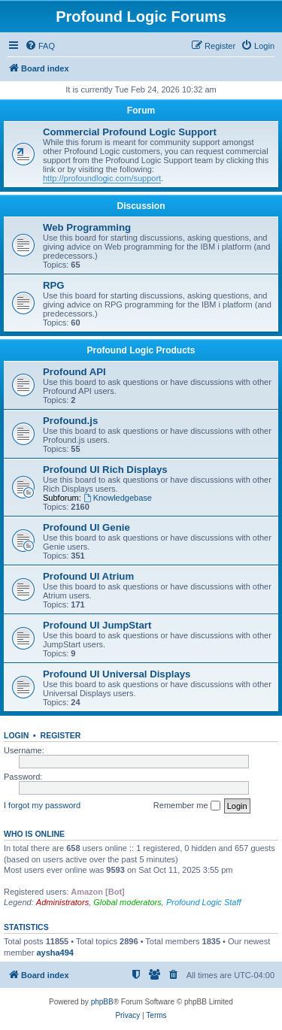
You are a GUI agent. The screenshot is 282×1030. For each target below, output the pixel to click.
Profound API (74, 371)
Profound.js (70, 420)
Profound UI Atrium (88, 576)
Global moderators (127, 902)
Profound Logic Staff (203, 902)
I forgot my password (42, 805)
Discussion (141, 206)
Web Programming (87, 227)
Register (61, 735)
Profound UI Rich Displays (105, 469)
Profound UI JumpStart (97, 625)
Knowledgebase (117, 497)
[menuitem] (40, 46)
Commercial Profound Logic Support (130, 132)
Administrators (62, 902)
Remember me (186, 806)
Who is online (34, 833)
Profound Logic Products (141, 350)
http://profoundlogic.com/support (102, 178)
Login (16, 735)
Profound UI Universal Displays (116, 674)
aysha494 (55, 952)
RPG (54, 285)
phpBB (102, 1002)
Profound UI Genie (86, 527)
